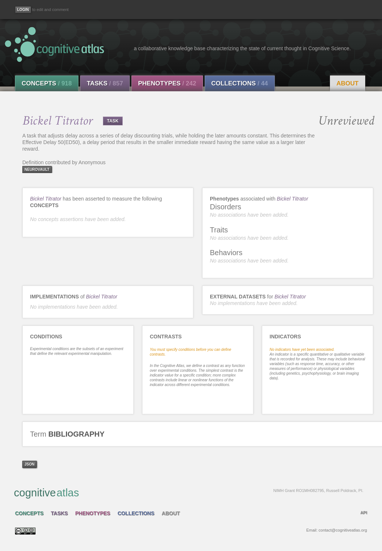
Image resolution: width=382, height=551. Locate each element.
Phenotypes (167, 83)
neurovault (37, 170)
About (348, 83)
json (29, 464)
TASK (113, 121)
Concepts (47, 83)
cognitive (188, 492)
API (363, 512)
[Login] (23, 9)
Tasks (105, 83)
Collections (239, 83)
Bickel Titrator (45, 199)
